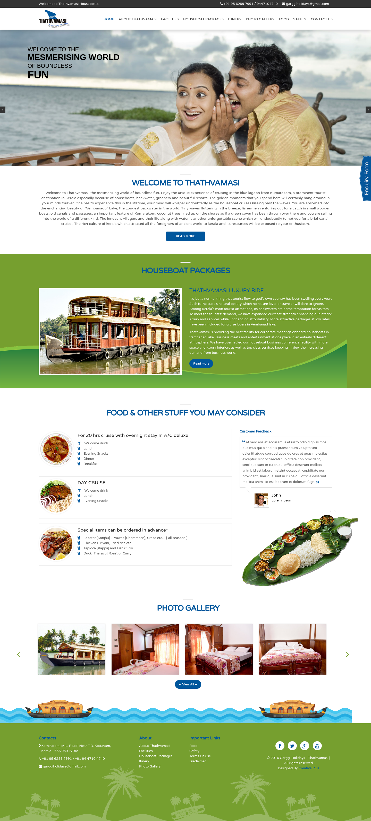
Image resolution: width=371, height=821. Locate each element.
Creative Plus (309, 768)
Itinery (234, 19)
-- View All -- (188, 684)
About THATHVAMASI (138, 19)
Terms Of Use (200, 756)
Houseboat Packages (203, 19)
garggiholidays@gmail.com (307, 4)
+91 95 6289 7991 (57, 759)
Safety (299, 19)
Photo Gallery (260, 19)
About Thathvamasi (154, 746)
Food (284, 19)
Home (109, 19)
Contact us (322, 19)
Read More (185, 236)
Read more (201, 363)
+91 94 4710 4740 (90, 759)
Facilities (170, 19)
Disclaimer (197, 761)
